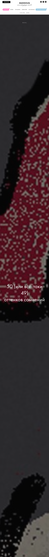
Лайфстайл (24, 9)
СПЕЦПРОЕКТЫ (6, 2)
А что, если (22, 12)
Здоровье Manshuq (42, 9)
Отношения (17, 9)
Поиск (27, 12)
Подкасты (6, 9)
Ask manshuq (32, 9)
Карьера (11, 9)
